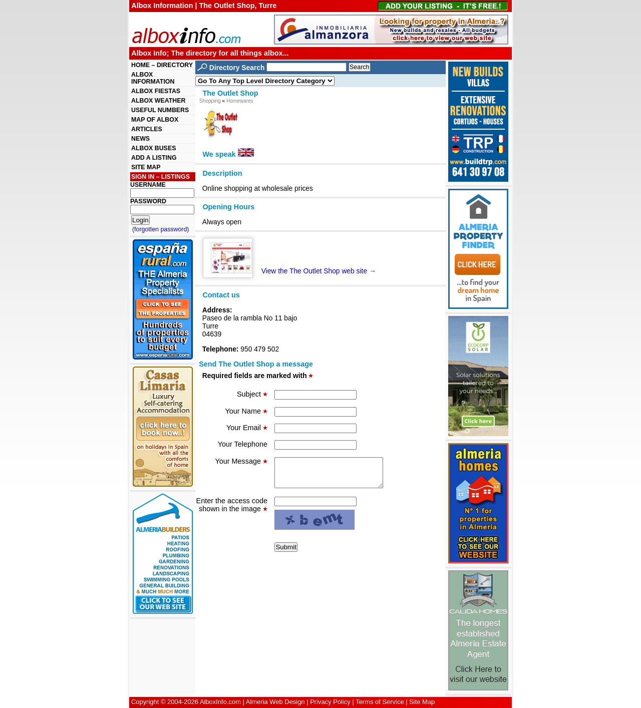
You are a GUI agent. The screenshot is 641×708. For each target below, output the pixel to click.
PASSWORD (148, 201)
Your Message (241, 461)
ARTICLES (146, 129)
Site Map (422, 701)
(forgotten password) (160, 229)
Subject (252, 394)
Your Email (246, 428)
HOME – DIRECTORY (162, 65)
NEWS (140, 138)
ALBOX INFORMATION (152, 78)
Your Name (246, 411)
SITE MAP (145, 167)
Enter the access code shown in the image (231, 511)
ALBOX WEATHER (158, 100)
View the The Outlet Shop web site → (293, 271)
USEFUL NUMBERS (160, 110)
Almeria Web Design (275, 701)
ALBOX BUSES (153, 148)
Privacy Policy (330, 701)
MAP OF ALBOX (154, 119)
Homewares (239, 101)
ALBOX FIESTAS (155, 91)
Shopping (210, 101)
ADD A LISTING (154, 157)
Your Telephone (242, 444)
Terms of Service (380, 701)
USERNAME (148, 184)
